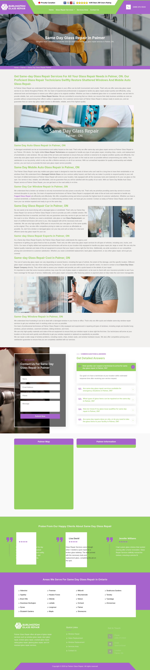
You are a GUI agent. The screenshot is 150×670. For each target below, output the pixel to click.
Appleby (23, 595)
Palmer (23, 67)
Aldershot (23, 590)
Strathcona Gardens (114, 590)
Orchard (81, 603)
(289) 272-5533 (139, 7)
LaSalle (52, 603)
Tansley (109, 595)
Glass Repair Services (64, 10)
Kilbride (52, 599)
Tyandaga (110, 599)
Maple (51, 611)
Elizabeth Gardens (27, 611)
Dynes (22, 607)
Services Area (82, 10)
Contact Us (94, 10)
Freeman (52, 590)
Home (51, 10)
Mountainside (83, 595)
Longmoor (52, 607)
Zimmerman (111, 603)
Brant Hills (24, 599)
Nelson (80, 599)
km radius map (44, 475)
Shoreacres (82, 611)
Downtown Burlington (28, 603)
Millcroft (80, 590)
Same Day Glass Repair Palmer (39, 67)
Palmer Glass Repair (75, 666)
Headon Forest (54, 595)
